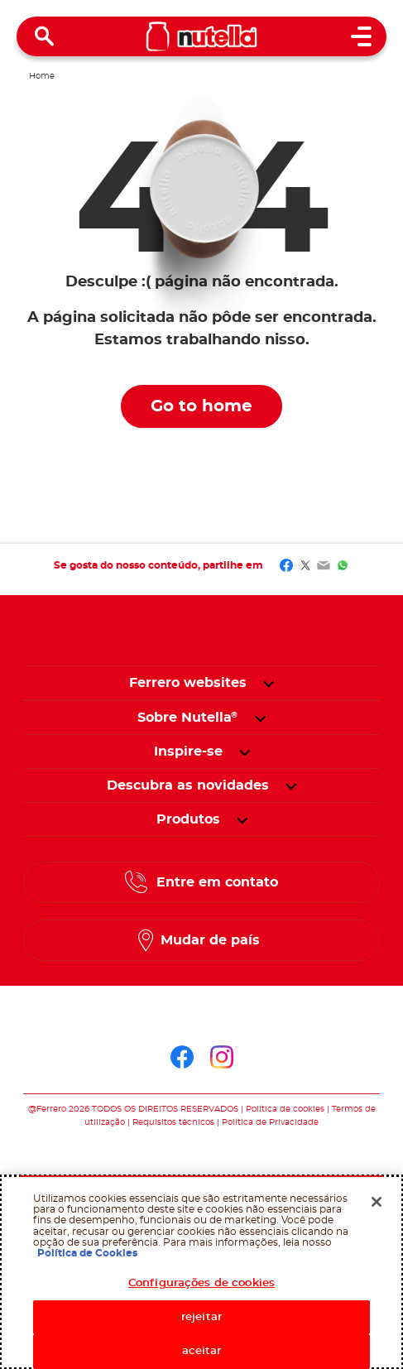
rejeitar (201, 1317)
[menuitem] (187, 717)
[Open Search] (45, 36)
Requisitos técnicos (173, 1122)
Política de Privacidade (270, 1122)
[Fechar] (376, 1202)
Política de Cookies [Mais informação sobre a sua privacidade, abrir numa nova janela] (87, 1253)
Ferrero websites (188, 682)
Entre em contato (217, 882)
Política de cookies (285, 1109)
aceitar (202, 1351)
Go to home (201, 406)
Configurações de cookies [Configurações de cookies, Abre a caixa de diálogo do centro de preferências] (201, 1283)
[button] (268, 683)
